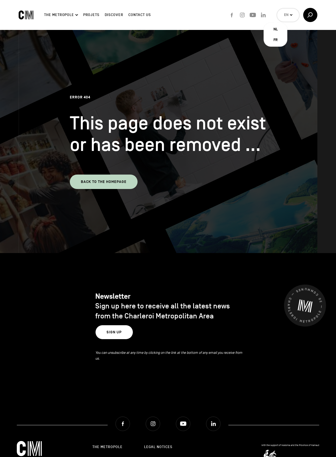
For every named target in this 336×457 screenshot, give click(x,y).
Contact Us (139, 15)
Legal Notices (158, 447)
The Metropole (59, 15)
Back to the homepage (104, 182)
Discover (114, 15)
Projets (91, 15)
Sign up (114, 332)
